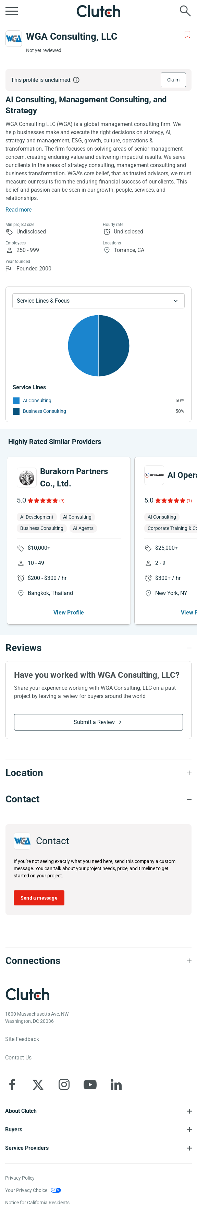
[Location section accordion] (98, 773)
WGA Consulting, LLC (71, 36)
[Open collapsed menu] (11, 11)
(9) (61, 500)
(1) (189, 500)
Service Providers (27, 1148)
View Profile (68, 612)
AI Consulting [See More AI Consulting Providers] (37, 400)
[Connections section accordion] (98, 961)
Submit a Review (94, 722)
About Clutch (21, 1111)
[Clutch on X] (38, 1084)
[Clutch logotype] (27, 994)
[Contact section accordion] (98, 799)
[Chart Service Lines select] (98, 301)
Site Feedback (22, 1039)
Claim (173, 79)
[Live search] (185, 11)
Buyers (13, 1129)
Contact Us (18, 1057)
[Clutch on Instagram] (64, 1084)
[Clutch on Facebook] (12, 1084)
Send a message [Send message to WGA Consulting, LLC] (39, 898)
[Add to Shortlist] (187, 34)
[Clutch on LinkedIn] (116, 1084)
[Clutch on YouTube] (90, 1084)
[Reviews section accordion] (98, 648)
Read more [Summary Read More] (18, 209)
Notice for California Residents (37, 1202)
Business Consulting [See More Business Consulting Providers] (44, 411)
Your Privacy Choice (26, 1190)
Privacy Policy (20, 1178)
